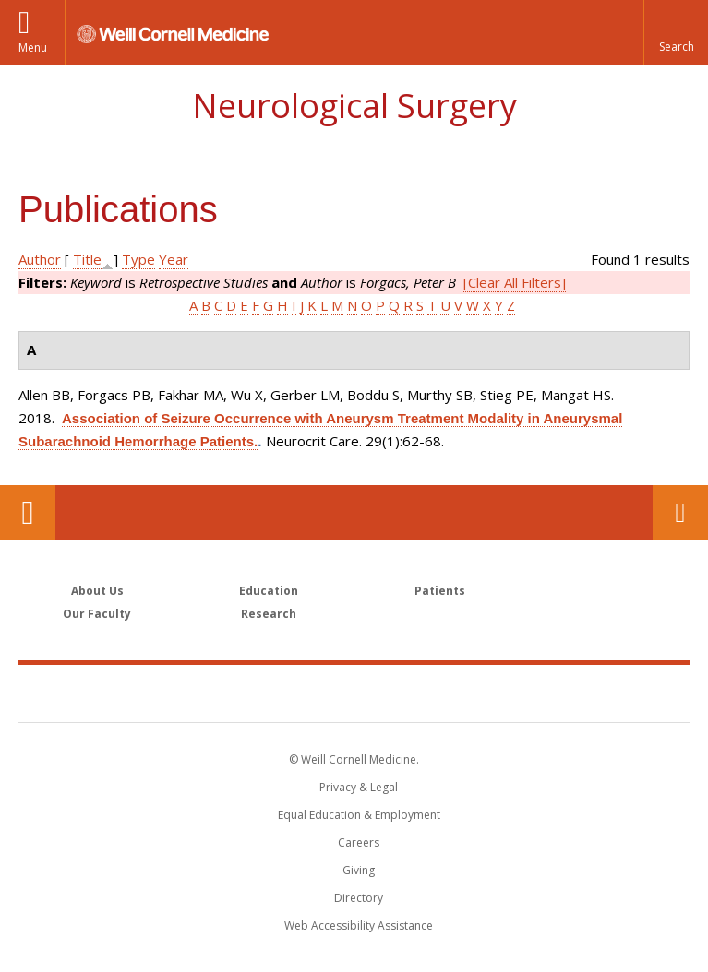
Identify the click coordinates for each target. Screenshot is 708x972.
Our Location (27, 512)
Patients (439, 591)
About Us (97, 591)
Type (138, 259)
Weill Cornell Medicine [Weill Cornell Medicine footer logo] (354, 693)
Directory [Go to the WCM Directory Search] (358, 898)
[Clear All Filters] (514, 282)
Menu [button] (32, 47)
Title (87, 259)
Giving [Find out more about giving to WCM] (358, 870)
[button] (675, 32)
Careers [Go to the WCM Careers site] (358, 842)
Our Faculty (97, 614)
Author (39, 259)
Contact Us (680, 512)
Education (268, 591)
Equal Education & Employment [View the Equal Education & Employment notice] (359, 815)
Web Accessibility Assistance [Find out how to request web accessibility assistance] (358, 925)
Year (173, 259)
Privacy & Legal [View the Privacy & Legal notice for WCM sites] (358, 787)
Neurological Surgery (354, 105)
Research (268, 614)
